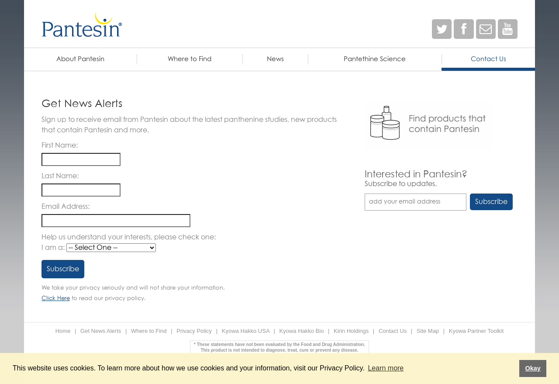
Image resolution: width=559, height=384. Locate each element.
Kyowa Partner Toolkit (476, 331)
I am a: (53, 247)
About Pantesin (80, 59)
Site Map (428, 331)
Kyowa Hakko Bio (302, 331)
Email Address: (65, 206)
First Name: (59, 145)
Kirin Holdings (351, 331)
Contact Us (488, 59)
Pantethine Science (375, 59)
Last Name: (60, 176)
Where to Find (189, 59)
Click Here (55, 298)
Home (63, 331)
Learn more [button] (386, 368)
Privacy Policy (194, 331)
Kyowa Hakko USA (245, 331)
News (275, 59)
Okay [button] (532, 368)
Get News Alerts (100, 331)
